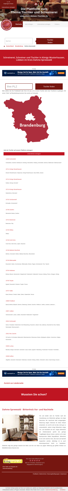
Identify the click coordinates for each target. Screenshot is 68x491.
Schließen (62, 489)
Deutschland (9, 46)
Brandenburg (19, 46)
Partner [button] (57, 24)
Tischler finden (50, 41)
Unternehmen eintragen (43, 24)
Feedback (35, 474)
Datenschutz (42, 474)
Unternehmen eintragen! (34, 154)
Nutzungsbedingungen (53, 474)
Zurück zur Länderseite (13, 383)
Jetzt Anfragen (29, 24)
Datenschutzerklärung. (51, 489)
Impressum (64, 474)
